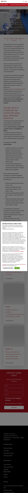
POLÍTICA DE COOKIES (19, 254)
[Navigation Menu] (26, 1)
